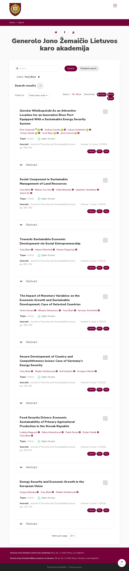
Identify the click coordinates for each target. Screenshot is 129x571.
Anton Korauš (27, 310)
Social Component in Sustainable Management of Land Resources (44, 181)
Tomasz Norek (27, 133)
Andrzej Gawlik (52, 129)
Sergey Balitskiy (28, 492)
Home (12, 22)
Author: (26, 76)
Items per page (59, 535)
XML (110, 98)
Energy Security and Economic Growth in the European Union (52, 484)
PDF (110, 94)
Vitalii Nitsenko (63, 189)
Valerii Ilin (25, 193)
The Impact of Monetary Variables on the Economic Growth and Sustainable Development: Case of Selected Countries (50, 300)
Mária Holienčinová (51, 432)
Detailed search (89, 68)
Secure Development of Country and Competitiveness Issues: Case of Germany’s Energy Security (51, 361)
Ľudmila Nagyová (28, 432)
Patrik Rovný (71, 432)
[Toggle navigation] (115, 5)
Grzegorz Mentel (85, 371)
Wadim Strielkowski (45, 371)
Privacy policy (75, 567)
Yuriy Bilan (47, 133)
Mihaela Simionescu (48, 310)
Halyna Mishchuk (43, 249)
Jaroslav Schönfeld (87, 310)
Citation (102, 94)
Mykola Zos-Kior (43, 189)
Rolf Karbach (66, 371)
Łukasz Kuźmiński (76, 129)
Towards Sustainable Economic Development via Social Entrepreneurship (50, 241)
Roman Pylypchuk (66, 249)
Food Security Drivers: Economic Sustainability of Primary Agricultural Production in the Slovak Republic (47, 422)
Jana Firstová (67, 133)
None (78, 94)
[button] (56, 32)
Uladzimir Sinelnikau (86, 189)
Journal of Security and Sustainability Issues (53, 144)
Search (70, 68)
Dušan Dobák (89, 432)
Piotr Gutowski (27, 129)
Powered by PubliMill (56, 567)
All (73, 94)
